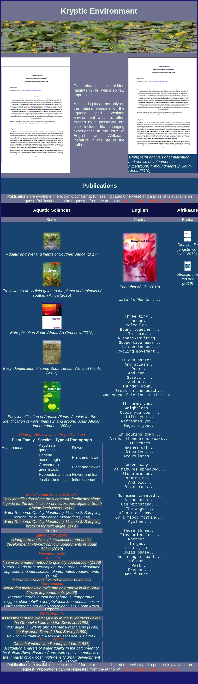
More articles (52, 583)
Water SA (52, 558)
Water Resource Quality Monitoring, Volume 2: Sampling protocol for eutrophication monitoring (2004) (52, 514)
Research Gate (52, 553)
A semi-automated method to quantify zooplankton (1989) (51, 562)
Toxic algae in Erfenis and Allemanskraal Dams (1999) (51, 627)
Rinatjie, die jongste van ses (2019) (187, 247)
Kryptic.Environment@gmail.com (149, 201)
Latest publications (52, 535)
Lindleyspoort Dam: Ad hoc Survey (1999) (52, 631)
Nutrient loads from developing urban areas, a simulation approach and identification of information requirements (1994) (51, 571)
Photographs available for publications (52, 435)
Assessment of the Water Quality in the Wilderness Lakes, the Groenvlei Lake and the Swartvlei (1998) (51, 620)
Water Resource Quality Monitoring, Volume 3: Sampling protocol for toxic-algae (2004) (52, 523)
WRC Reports (52, 639)
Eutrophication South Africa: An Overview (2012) (52, 330)
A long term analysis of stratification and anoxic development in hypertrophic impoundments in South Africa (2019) (162, 161)
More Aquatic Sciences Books (52, 494)
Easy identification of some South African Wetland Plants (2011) (52, 368)
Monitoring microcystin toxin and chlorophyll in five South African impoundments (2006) (51, 590)
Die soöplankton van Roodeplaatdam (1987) (51, 643)
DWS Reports (52, 613)
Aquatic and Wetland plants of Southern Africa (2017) (52, 251)
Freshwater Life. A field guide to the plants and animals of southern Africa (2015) (51, 290)
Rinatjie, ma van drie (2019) (187, 277)
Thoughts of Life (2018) (140, 284)
